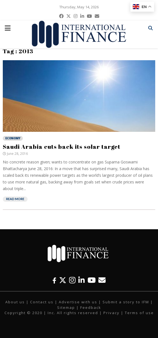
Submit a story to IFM (126, 301)
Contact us (42, 301)
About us (15, 301)
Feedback (90, 307)
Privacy (111, 312)
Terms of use (139, 312)
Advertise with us (78, 301)
